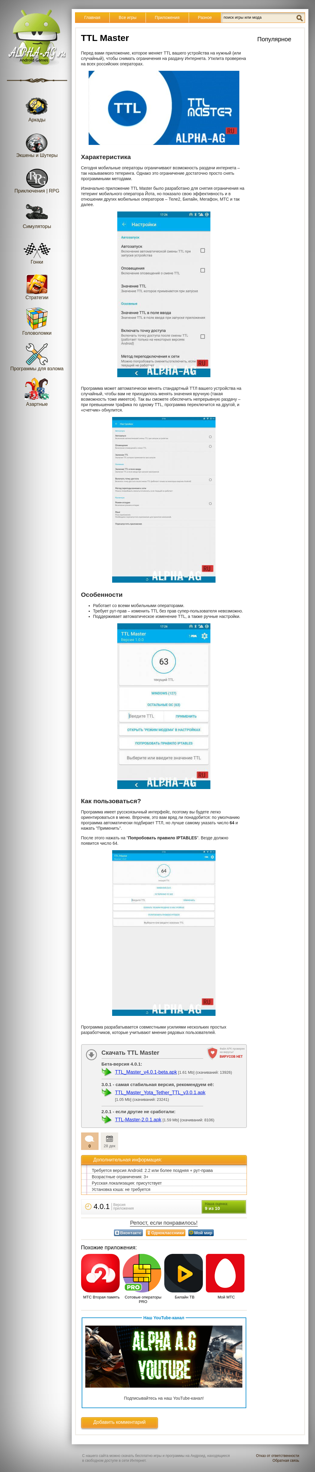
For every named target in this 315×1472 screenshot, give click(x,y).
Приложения (167, 17)
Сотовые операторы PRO (143, 1299)
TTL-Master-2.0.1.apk (138, 1119)
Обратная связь (285, 1460)
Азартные (37, 392)
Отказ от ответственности (277, 1456)
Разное (205, 17)
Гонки (37, 250)
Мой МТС (226, 1297)
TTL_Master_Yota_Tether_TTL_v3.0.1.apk (160, 1092)
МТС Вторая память (101, 1297)
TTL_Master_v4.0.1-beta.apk (146, 1072)
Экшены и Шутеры (37, 143)
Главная (92, 17)
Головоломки (37, 321)
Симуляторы (37, 214)
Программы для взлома (36, 356)
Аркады (37, 107)
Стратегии (37, 285)
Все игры (128, 17)
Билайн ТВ (184, 1297)
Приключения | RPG (36, 178)
